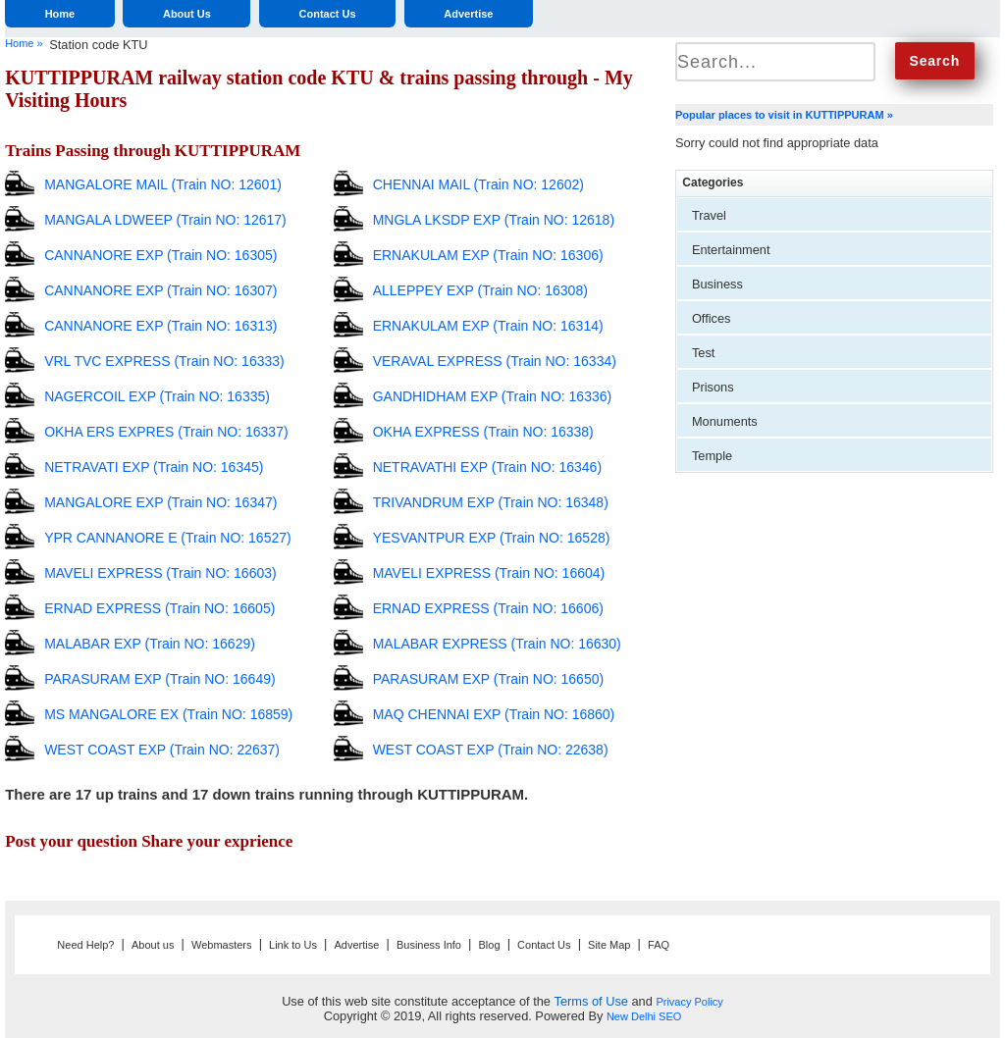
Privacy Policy (689, 1002)
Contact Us (327, 14)
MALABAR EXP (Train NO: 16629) (149, 643)
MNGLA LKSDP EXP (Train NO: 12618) (493, 220)
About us (153, 945)
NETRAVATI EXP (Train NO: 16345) (153, 467)
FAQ (658, 945)
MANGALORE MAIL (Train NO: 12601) (163, 184)
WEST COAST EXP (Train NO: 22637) (162, 749)
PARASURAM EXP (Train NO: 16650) (488, 679)
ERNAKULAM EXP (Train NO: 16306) (488, 255)
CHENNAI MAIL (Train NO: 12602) (478, 184)
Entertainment (731, 249)
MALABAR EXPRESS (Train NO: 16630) (497, 643)
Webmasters (221, 945)
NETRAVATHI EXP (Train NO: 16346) (487, 467)
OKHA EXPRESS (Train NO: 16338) (483, 432)
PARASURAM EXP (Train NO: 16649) (159, 679)
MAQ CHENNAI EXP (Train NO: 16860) (494, 714)
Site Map (609, 945)
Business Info (429, 945)
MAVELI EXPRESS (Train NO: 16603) (160, 573)
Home (60, 14)
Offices (711, 318)
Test (703, 352)
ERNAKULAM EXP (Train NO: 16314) (488, 326)
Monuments (725, 421)
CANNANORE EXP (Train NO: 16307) (160, 290)
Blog (490, 945)
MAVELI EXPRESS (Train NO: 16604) (489, 573)
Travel (709, 215)
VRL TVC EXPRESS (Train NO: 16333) (164, 361)
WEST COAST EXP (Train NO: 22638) (490, 749)
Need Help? (85, 945)
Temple (712, 455)
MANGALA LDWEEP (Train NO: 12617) (165, 220)
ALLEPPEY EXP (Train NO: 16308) (480, 290)
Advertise (468, 14)
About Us (187, 14)
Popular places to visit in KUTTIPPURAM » (784, 115)
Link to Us (293, 945)
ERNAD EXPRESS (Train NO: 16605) (159, 608)
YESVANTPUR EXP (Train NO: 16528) (491, 537)
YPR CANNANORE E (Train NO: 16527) (167, 537)
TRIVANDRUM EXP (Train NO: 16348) (490, 502)
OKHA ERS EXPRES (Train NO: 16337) (166, 432)
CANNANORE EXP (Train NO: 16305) (160, 255)
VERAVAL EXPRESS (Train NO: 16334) (494, 361)
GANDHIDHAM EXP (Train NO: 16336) (492, 396)
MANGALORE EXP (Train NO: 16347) (160, 502)
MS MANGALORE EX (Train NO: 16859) (168, 714)
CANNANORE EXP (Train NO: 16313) (160, 326)
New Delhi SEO (644, 1016)
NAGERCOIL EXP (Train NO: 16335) (157, 396)
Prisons (713, 387)
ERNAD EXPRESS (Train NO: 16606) (488, 608)
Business (717, 284)
